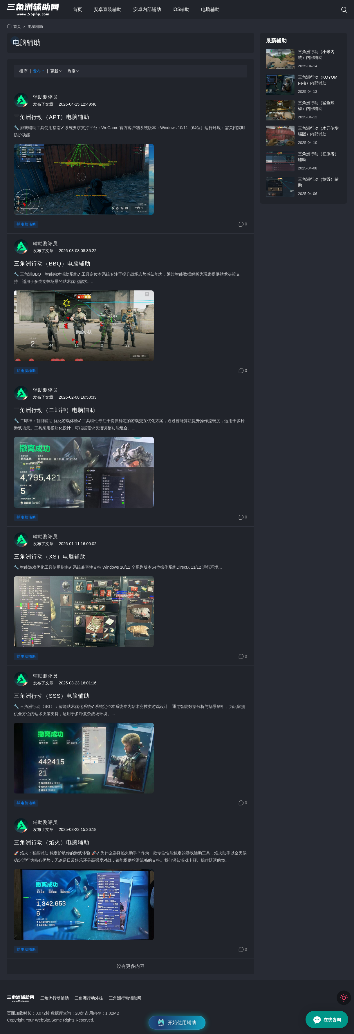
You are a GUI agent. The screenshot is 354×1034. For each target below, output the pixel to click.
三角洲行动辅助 (54, 998)
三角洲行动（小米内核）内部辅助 (316, 54)
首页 (77, 9)
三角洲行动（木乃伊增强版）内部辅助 (318, 131)
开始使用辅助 (177, 1022)
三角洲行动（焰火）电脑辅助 (51, 842)
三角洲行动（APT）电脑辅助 (51, 117)
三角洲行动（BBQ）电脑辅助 (52, 264)
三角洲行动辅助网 (125, 998)
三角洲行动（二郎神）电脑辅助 (54, 410)
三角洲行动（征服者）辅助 (318, 156)
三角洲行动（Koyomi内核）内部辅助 (318, 80)
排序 (23, 71)
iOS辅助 (181, 9)
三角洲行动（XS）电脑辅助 (50, 557)
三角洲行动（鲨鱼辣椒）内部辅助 (316, 105)
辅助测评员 (45, 97)
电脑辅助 (210, 9)
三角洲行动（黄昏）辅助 (318, 182)
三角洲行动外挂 (89, 998)
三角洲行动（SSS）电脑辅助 (52, 696)
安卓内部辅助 (147, 9)
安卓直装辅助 (108, 9)
